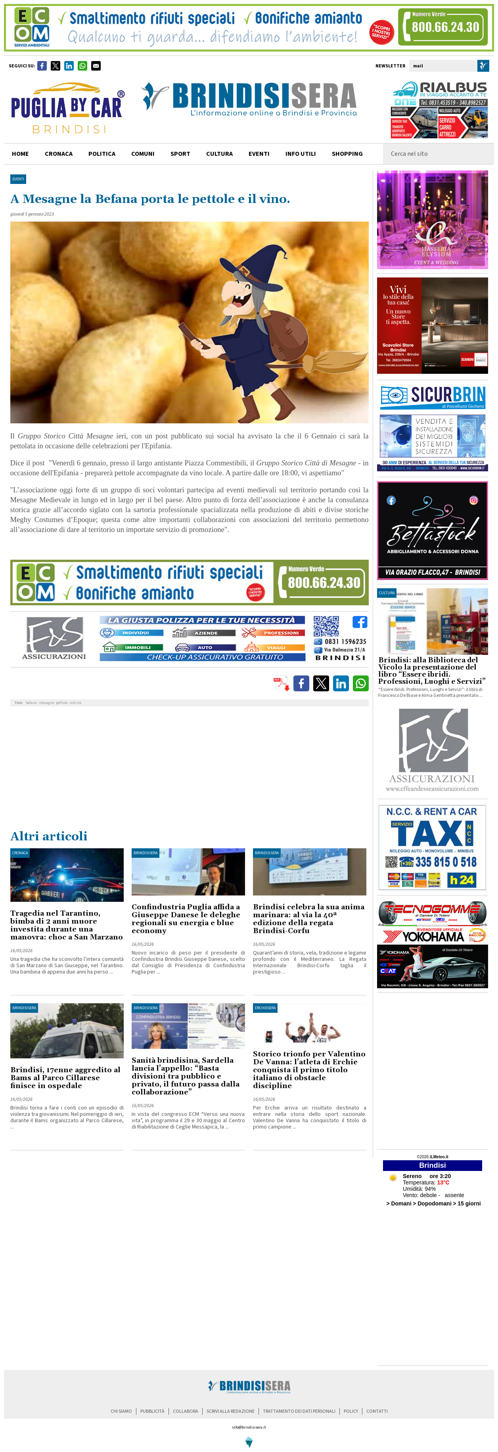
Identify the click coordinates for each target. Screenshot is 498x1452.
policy (351, 1411)
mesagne (46, 703)
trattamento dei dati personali (299, 1411)
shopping (347, 153)
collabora (185, 1411)
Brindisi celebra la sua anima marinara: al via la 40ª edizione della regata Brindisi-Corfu (308, 919)
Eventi (259, 153)
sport (180, 153)
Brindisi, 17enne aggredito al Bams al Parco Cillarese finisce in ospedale (65, 1078)
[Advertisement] (189, 769)
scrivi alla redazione (231, 1411)
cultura (219, 153)
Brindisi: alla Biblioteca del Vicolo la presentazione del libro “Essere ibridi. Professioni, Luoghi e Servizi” (432, 671)
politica (101, 153)
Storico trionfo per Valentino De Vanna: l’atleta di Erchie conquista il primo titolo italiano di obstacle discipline (309, 1070)
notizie (75, 703)
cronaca (59, 153)
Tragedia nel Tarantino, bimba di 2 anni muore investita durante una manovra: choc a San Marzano (66, 925)
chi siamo (121, 1411)
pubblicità (152, 1411)
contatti (377, 1411)
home (20, 153)
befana (31, 703)
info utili (300, 153)
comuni (143, 153)
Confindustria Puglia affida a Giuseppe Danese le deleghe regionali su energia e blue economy (186, 919)
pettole (61, 703)
